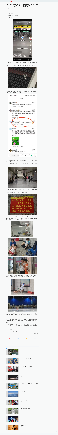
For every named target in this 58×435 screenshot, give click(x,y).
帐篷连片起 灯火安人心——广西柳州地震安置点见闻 (26, 383)
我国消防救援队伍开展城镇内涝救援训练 (24, 366)
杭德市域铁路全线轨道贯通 (22, 408)
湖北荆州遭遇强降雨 (21, 400)
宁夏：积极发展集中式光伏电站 (23, 358)
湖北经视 (9, 8)
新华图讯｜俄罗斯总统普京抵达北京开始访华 (25, 375)
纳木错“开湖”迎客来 (21, 391)
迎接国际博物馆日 (21, 425)
